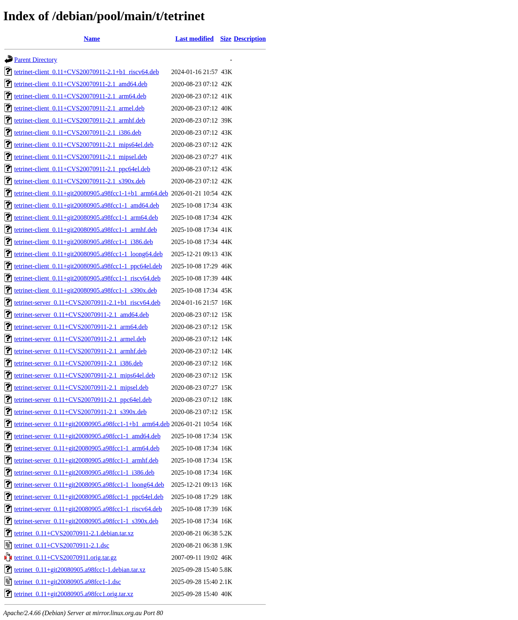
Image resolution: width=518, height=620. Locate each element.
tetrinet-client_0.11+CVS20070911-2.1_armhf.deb (79, 120)
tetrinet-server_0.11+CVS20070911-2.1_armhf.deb (80, 351)
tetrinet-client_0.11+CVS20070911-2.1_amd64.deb (80, 84)
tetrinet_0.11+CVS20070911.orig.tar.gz (65, 557)
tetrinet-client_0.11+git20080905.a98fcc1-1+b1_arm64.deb (91, 193)
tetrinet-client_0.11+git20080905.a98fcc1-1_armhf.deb (85, 229)
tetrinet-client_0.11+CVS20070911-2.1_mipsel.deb (80, 156)
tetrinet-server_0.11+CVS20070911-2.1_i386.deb (78, 363)
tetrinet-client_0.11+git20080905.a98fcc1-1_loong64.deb (88, 254)
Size (225, 38)
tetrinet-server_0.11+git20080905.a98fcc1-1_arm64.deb (86, 448)
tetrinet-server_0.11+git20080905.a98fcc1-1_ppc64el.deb (88, 496)
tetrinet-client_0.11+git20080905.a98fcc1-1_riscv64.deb (87, 278)
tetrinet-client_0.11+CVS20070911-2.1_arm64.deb (80, 96)
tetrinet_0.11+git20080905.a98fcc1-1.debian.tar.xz (79, 569)
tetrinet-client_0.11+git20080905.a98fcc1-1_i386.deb (83, 241)
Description (250, 38)
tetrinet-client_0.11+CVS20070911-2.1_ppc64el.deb (82, 169)
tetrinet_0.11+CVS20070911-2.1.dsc (61, 545)
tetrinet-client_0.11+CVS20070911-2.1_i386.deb (77, 132)
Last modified (194, 38)
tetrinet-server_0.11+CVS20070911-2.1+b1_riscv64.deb (87, 302)
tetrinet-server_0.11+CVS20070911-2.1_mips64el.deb (84, 375)
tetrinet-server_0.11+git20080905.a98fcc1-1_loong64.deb (89, 484)
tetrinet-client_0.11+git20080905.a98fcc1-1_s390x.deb (85, 290)
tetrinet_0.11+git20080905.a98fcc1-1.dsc (67, 581)
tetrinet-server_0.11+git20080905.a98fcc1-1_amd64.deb (87, 436)
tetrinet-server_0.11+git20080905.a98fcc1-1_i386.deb (84, 472)
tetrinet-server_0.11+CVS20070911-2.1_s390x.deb (80, 411)
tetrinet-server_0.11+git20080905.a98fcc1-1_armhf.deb (86, 460)
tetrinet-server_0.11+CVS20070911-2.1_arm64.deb (81, 326)
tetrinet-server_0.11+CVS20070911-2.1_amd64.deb (81, 314)
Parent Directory (35, 59)
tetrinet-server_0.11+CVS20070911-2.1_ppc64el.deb (83, 399)
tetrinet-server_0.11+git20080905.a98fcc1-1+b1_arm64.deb (92, 423)
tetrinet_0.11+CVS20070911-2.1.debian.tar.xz (74, 533)
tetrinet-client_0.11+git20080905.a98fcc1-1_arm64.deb (86, 217)
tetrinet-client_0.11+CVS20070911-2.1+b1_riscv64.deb (86, 71)
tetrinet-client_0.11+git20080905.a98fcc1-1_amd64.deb (86, 205)
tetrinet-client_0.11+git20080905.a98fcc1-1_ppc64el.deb (88, 266)
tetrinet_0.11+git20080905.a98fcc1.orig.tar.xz (73, 593)
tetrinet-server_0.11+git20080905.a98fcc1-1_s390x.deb (86, 521)
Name (92, 38)
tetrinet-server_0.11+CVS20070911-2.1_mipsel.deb (81, 387)
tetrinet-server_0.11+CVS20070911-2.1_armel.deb (80, 338)
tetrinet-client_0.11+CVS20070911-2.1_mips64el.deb (83, 144)
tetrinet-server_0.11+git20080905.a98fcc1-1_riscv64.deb (88, 508)
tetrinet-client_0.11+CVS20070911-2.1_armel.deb (79, 108)
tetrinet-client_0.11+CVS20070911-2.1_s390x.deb (79, 181)
